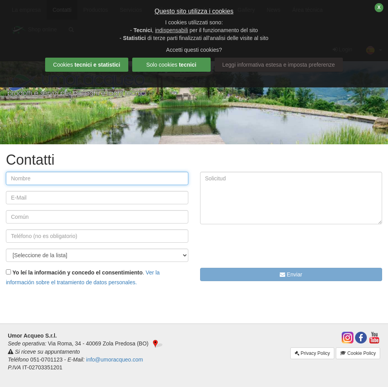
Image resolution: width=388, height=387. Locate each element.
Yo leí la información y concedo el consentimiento (77, 272)
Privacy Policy (312, 353)
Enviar (291, 274)
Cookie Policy (358, 353)
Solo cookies (171, 65)
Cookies (86, 65)
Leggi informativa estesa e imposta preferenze (278, 65)
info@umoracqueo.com (114, 359)
